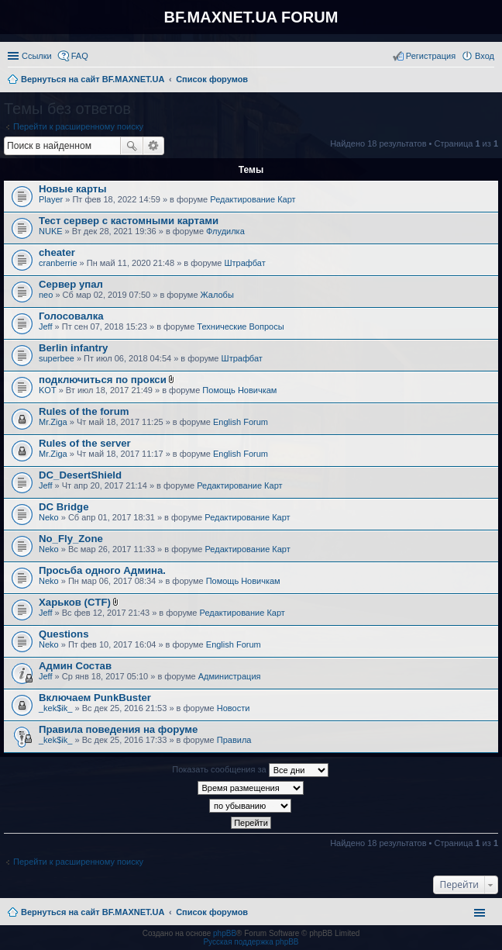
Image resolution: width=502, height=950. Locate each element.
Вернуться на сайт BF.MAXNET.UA (92, 912)
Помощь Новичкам (239, 390)
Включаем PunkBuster (95, 697)
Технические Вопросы (240, 326)
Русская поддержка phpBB (250, 942)
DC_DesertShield (80, 475)
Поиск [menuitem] (489, 80)
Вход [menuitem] (484, 55)
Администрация (229, 676)
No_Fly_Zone (71, 538)
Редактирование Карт (252, 199)
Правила (234, 739)
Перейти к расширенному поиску (78, 126)
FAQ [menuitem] (79, 55)
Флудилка (225, 231)
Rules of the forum (84, 411)
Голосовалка (71, 316)
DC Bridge (63, 507)
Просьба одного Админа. (102, 570)
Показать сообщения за (250, 770)
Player (51, 199)
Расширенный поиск (153, 145)
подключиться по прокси (103, 379)
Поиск (131, 145)
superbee (56, 358)
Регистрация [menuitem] (431, 55)
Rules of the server (85, 443)
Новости (233, 708)
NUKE (51, 231)
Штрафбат (245, 263)
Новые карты (72, 189)
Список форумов (212, 912)
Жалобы (217, 294)
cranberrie (58, 263)
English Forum (240, 422)
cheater (57, 252)
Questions (63, 634)
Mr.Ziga (53, 422)
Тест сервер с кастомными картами (128, 220)
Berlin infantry (73, 348)
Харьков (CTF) (75, 602)
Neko (49, 517)
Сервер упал (71, 284)
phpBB (224, 933)
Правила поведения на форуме (118, 729)
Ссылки (37, 55)
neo (46, 294)
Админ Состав (75, 666)
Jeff (46, 326)
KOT (48, 390)
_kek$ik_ (55, 708)
